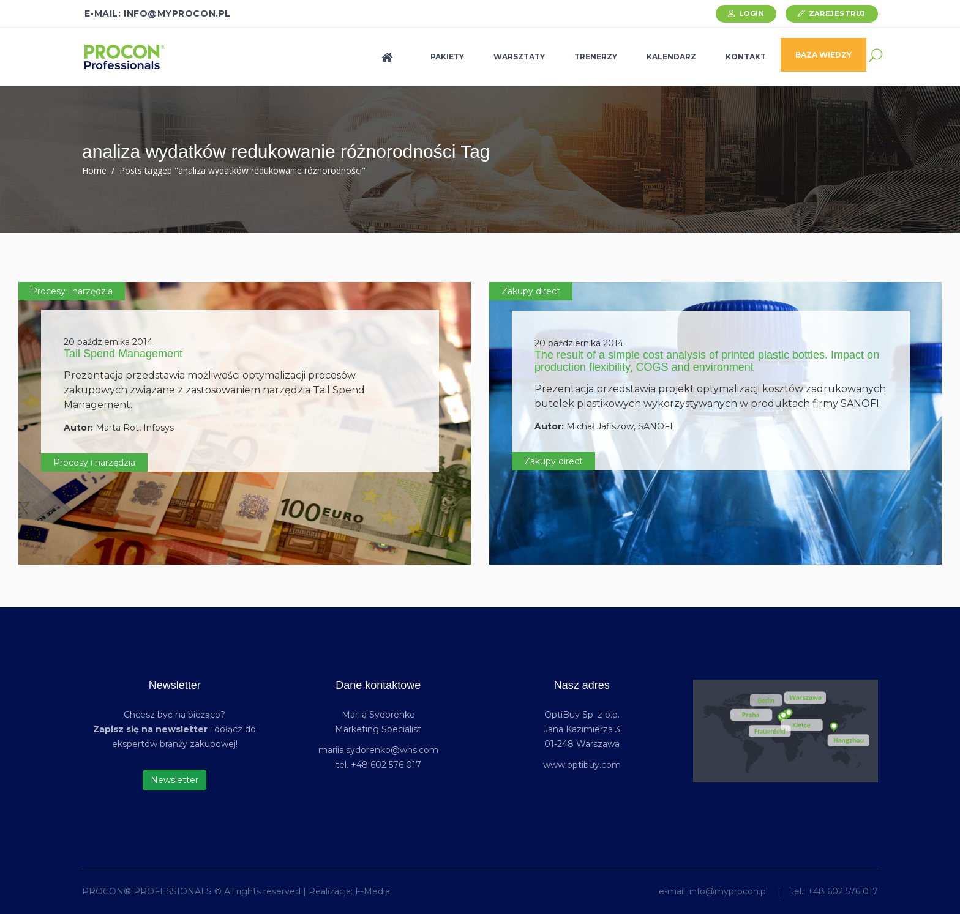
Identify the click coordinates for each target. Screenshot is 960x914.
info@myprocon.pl (728, 891)
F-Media (372, 891)
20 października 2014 (108, 341)
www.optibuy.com (582, 764)
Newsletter (174, 780)
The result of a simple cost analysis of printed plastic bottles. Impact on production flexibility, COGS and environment (706, 361)
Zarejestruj (837, 13)
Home (94, 170)
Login (752, 13)
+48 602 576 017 (843, 891)
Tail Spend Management (123, 353)
